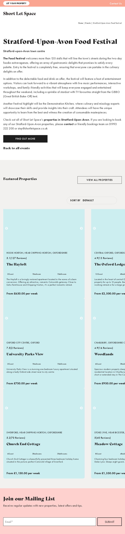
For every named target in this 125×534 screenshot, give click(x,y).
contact (69, 124)
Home (80, 23)
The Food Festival (14, 58)
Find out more (25, 138)
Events (88, 23)
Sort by (75, 200)
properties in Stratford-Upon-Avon (66, 119)
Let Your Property (16, 3)
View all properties (100, 180)
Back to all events (16, 148)
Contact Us (116, 3)
